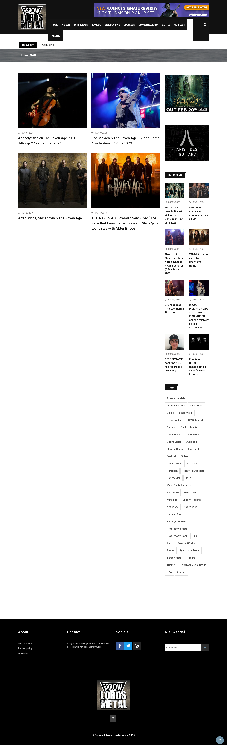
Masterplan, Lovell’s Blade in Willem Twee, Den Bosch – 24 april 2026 (174, 215)
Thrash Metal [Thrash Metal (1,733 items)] (174, 557)
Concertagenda (148, 25)
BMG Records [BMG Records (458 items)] (196, 420)
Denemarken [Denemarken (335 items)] (193, 434)
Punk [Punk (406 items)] (195, 536)
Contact (179, 25)
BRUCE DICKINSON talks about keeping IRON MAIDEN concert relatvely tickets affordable (199, 316)
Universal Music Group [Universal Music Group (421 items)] (193, 565)
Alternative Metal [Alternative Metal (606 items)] (176, 398)
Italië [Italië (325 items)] (188, 478)
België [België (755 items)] (170, 412)
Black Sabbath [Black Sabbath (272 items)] (175, 420)
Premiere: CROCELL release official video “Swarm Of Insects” (199, 367)
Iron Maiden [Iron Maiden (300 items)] (173, 478)
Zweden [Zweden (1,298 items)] (181, 572)
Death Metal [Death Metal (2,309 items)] (174, 434)
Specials (129, 25)
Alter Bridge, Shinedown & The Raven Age (50, 218)
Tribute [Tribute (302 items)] (171, 565)
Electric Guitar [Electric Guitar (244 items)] (175, 449)
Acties (166, 25)
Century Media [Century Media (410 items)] (189, 427)
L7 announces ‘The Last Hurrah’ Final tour (174, 308)
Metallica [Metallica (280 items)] (172, 499)
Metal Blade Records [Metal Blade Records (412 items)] (179, 485)
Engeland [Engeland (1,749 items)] (193, 449)
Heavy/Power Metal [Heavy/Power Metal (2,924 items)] (194, 470)
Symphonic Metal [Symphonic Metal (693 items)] (190, 550)
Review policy (25, 648)
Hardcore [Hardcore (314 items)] (191, 463)
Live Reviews (112, 25)
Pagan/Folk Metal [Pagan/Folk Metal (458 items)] (177, 521)
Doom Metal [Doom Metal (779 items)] (174, 441)
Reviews (96, 25)
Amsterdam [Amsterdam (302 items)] (196, 405)
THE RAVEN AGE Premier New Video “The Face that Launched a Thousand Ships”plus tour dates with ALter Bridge (124, 223)
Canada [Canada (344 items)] (171, 427)
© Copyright (113, 735)
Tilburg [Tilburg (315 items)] (191, 557)
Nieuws (66, 25)
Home (55, 25)
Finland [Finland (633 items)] (185, 456)
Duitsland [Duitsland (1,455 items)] (191, 441)
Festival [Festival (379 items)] (171, 456)
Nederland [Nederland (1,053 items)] (173, 507)
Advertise (23, 653)
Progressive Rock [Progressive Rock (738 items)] (177, 536)
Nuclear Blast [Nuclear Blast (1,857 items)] (174, 514)
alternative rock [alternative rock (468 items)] (176, 405)
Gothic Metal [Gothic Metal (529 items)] (174, 463)
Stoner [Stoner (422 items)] (171, 550)
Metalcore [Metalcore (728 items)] (173, 492)
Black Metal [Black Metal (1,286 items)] (185, 412)
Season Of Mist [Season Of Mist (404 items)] (187, 543)
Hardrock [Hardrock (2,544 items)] (172, 470)
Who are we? (25, 643)
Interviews (81, 25)
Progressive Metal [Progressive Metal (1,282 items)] (177, 528)
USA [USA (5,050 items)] (169, 572)
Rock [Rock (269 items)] (170, 543)
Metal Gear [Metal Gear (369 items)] (190, 492)
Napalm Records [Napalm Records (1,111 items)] (192, 499)
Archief (56, 36)
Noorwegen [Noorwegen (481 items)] (190, 507)
